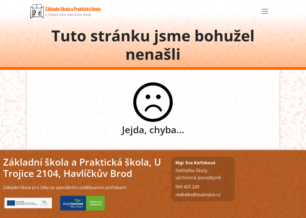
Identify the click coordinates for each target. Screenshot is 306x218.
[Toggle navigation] (265, 11)
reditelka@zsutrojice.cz (197, 194)
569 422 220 (187, 187)
